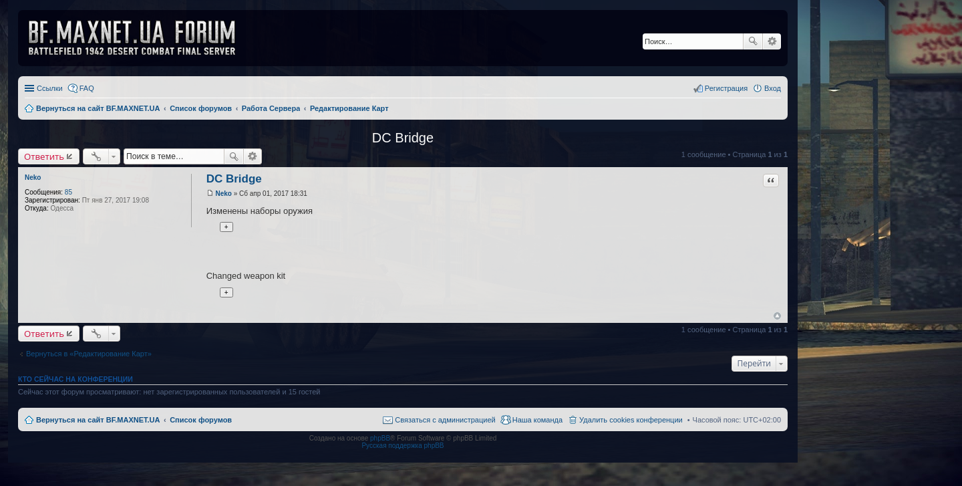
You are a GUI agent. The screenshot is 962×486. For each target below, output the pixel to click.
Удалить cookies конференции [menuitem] (631, 420)
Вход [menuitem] (772, 88)
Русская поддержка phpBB (402, 445)
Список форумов (201, 420)
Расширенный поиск (772, 41)
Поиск (753, 41)
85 (68, 192)
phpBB (380, 438)
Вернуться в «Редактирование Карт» (89, 354)
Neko (33, 177)
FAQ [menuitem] (86, 88)
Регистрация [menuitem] (726, 88)
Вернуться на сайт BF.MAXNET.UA (98, 420)
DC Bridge (403, 137)
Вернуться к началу (777, 316)
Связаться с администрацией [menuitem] (445, 420)
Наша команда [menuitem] (537, 420)
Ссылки (50, 88)
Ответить (44, 156)
